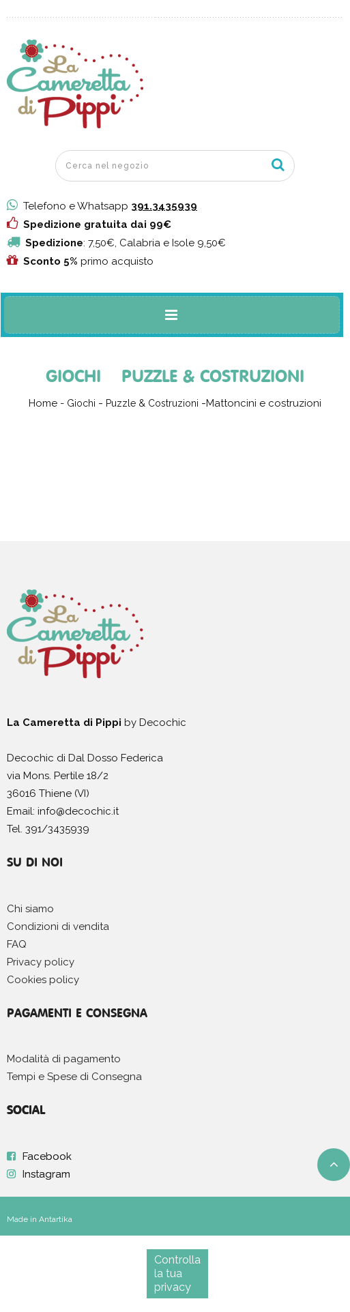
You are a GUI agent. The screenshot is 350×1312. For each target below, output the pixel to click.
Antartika (55, 1219)
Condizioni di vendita (58, 926)
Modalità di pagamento (64, 1059)
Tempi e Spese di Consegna (74, 1076)
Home (43, 403)
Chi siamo (30, 909)
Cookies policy (43, 980)
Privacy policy (40, 962)
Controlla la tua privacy (177, 1273)
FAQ (17, 944)
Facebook (47, 1156)
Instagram (46, 1174)
